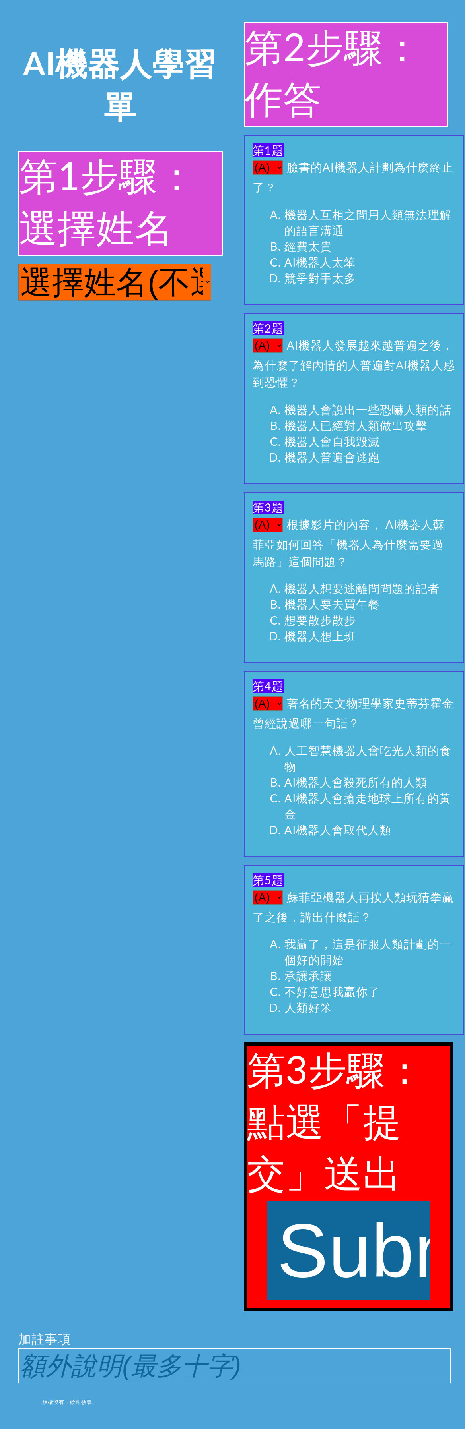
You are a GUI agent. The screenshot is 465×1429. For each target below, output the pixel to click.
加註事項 (232, 1357)
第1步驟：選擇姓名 (107, 200)
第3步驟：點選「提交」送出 (338, 1173)
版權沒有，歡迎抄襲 (67, 1402)
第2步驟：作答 (333, 72)
